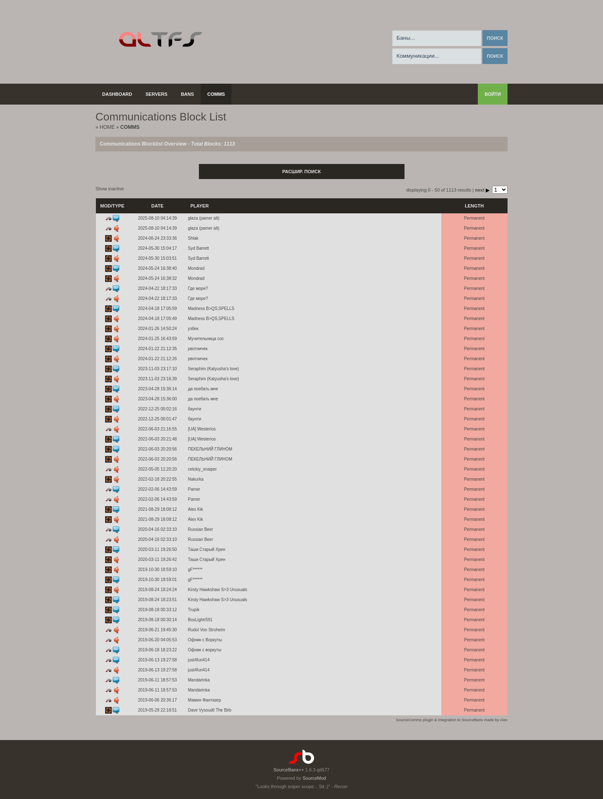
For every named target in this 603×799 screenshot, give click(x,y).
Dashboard (117, 94)
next (483, 189)
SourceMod (314, 778)
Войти (492, 94)
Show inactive (109, 188)
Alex (504, 720)
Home (107, 127)
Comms (216, 94)
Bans (187, 94)
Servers (157, 94)
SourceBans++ (288, 769)
